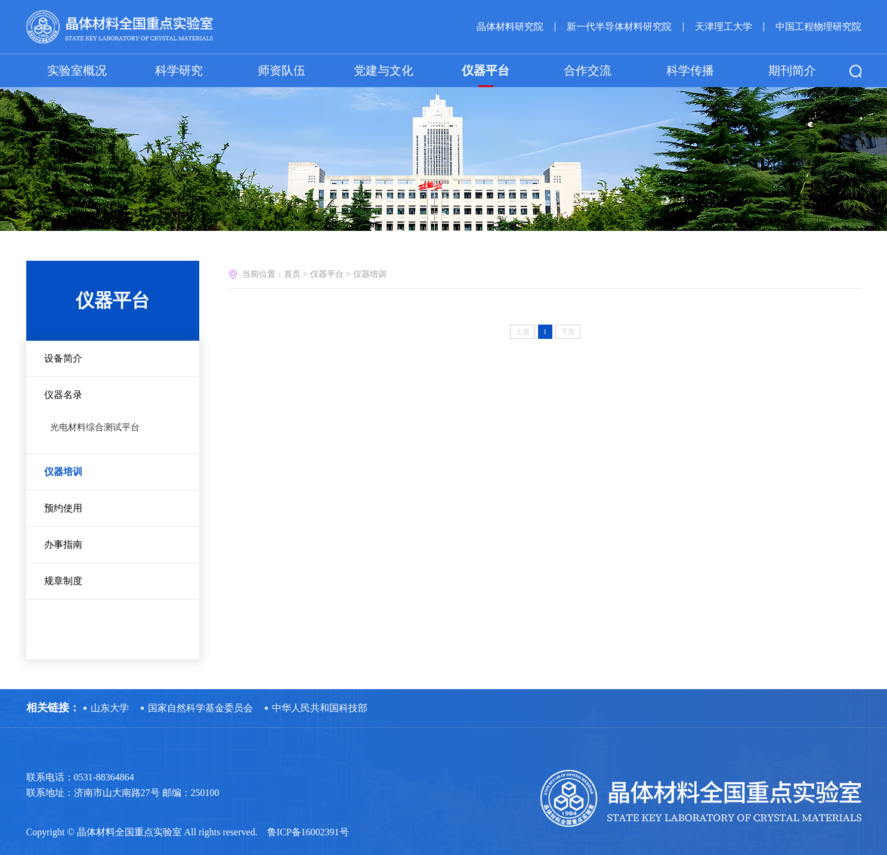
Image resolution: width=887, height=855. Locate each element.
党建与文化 (383, 69)
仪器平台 (485, 69)
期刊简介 (792, 69)
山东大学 (110, 708)
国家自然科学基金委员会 (200, 708)
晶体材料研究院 (510, 26)
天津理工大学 (723, 26)
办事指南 (63, 544)
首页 (292, 274)
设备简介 (63, 358)
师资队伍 (281, 69)
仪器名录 (63, 395)
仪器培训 (63, 472)
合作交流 (587, 69)
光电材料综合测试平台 (95, 427)
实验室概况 (77, 69)
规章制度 (63, 581)
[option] (443, 119)
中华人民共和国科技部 (319, 708)
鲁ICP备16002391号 (308, 832)
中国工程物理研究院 (818, 26)
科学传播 (690, 69)
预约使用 (63, 508)
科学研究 (179, 69)
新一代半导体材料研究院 (619, 26)
